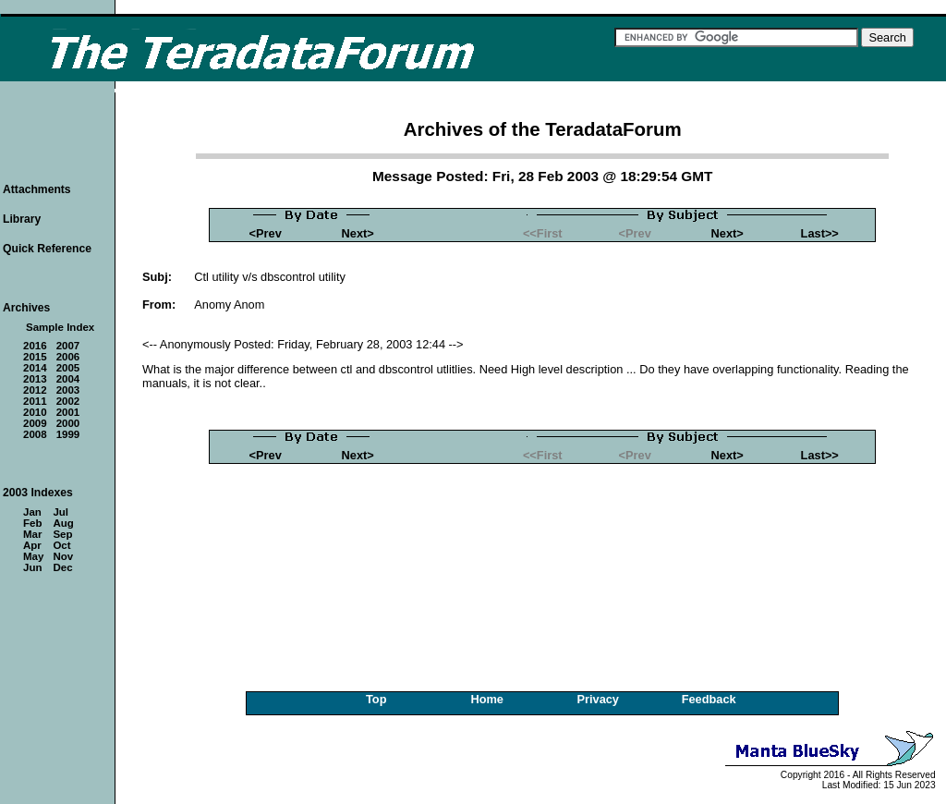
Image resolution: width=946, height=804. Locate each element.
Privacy (597, 699)
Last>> (820, 233)
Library (22, 219)
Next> (358, 233)
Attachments (37, 189)
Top (376, 699)
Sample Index (60, 327)
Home (486, 699)
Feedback (709, 699)
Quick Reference (47, 248)
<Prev (265, 233)
